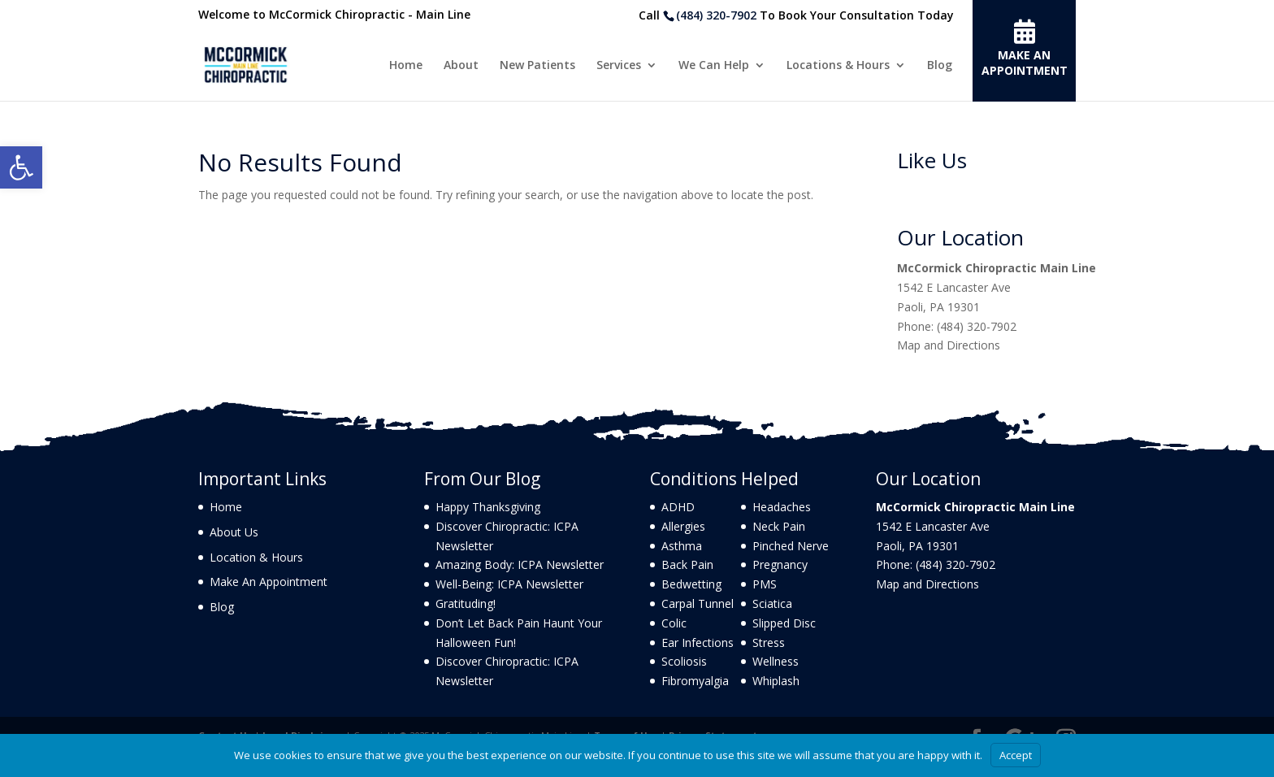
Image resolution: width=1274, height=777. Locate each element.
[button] (21, 167)
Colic (674, 623)
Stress (768, 642)
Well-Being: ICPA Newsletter (509, 584)
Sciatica (772, 603)
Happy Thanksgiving (488, 506)
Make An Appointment (268, 581)
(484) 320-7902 (716, 15)
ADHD (678, 506)
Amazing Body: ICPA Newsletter (520, 564)
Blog (939, 65)
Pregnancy (780, 564)
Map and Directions (948, 345)
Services (618, 65)
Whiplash (776, 680)
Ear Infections (697, 642)
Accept (1015, 755)
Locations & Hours (838, 65)
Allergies (683, 526)
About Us (234, 532)
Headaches (781, 506)
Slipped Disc (784, 623)
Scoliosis (684, 661)
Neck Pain (778, 526)
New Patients (537, 65)
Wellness (775, 661)
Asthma (681, 545)
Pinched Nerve (790, 545)
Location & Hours (256, 557)
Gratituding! (466, 603)
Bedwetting (691, 584)
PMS (764, 584)
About (461, 65)
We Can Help (713, 65)
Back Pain (687, 564)
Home (405, 65)
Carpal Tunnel (697, 603)
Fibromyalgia (695, 680)
